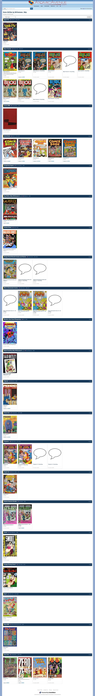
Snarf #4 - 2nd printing (7, 617)
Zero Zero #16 (50, 678)
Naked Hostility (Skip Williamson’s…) (14, 350)
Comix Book (7, 136)
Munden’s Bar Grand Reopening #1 (9, 344)
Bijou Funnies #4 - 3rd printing (38, 99)
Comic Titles (39, 689)
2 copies (34, 161)
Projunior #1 (5, 464)
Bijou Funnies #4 (6, 98)
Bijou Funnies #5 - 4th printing (53, 98)
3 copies (19, 161)
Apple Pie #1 (5, 41)
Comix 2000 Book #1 (7, 129)
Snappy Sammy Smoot (10, 564)
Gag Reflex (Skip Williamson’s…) (13, 196)
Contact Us (45, 689)
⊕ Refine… (89, 17)
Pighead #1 (5, 405)
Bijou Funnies (7, 49)
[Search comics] (18, 9)
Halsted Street (7, 227)
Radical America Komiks (10, 501)
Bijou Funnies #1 (6, 71)
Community (46, 6)
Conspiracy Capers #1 (7, 188)
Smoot (5, 532)
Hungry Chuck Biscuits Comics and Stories (15, 257)
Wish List (53, 6)
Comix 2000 (7, 105)
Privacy (50, 689)
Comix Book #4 (51, 158)
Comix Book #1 (6, 158)
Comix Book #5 (66, 158)
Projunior (6, 441)
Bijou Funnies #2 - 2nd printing (38, 70)
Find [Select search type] (5, 8)
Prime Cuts (7, 413)
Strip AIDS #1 (5, 647)
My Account (36, 6)
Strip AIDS (6, 624)
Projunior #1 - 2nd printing (23, 464)
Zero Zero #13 (35, 678)
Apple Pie (6, 19)
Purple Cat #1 (5, 494)
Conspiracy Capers (9, 165)
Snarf (5, 594)
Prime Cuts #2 (5, 434)
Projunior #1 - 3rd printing (38, 464)
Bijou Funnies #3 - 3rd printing (83, 70)
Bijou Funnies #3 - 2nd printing (68, 71)
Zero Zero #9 (20, 678)
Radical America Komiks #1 (8, 524)
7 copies (4, 161)
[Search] (31, 9)
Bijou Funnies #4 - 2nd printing (24, 98)
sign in (84, 8)
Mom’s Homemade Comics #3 (23, 311)
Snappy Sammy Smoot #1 (8, 587)
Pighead (6, 381)
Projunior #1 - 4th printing (53, 464)
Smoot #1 (5, 557)
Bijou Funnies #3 (51, 70)
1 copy (4, 101)
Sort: (4, 17)
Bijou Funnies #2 (21, 70)
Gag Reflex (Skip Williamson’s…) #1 (9, 220)
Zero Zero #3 (5, 678)
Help (42, 6)
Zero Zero (6, 654)
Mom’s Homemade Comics (11, 288)
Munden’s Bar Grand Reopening (12, 319)
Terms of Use (55, 689)
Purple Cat (6, 472)
